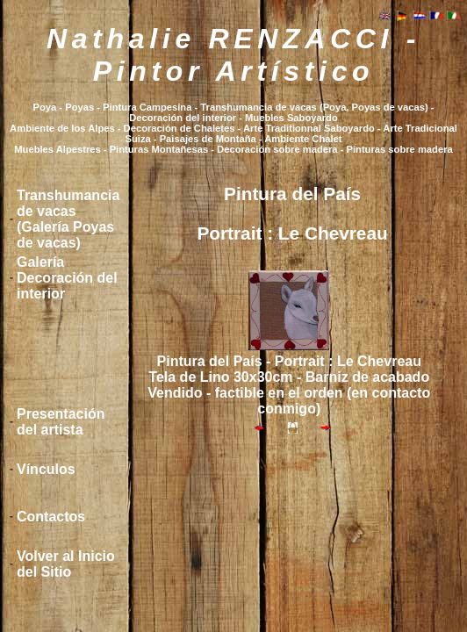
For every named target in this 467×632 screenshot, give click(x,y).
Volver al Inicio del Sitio (66, 564)
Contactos (51, 516)
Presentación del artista (60, 421)
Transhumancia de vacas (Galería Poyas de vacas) (68, 219)
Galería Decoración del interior (67, 278)
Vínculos (46, 469)
